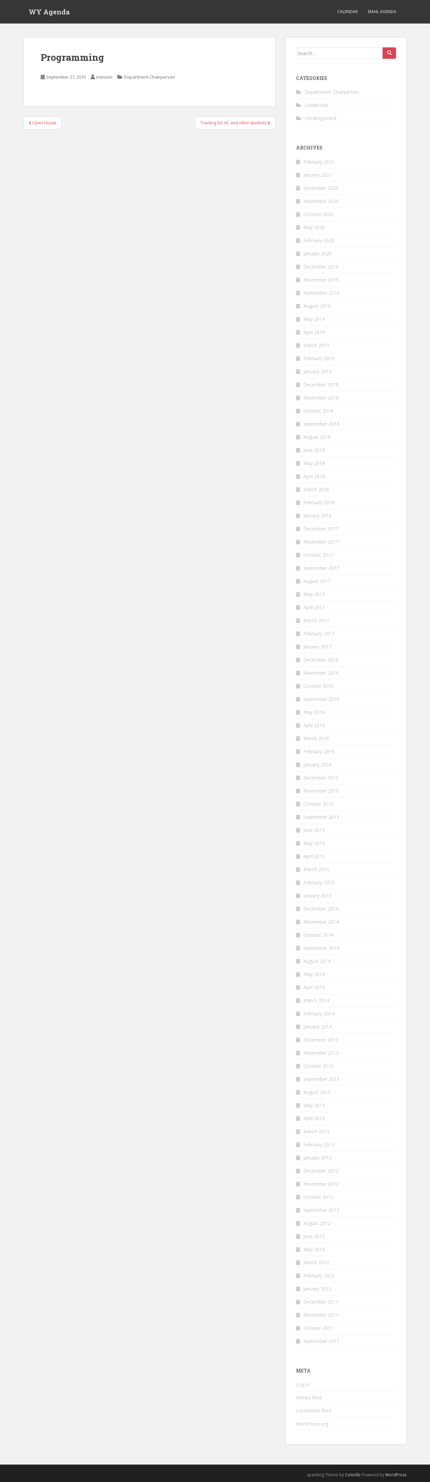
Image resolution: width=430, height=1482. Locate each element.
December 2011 (320, 1302)
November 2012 (321, 1184)
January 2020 (317, 253)
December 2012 (320, 1171)
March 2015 (316, 869)
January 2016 (317, 764)
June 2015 (314, 830)
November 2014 (321, 922)
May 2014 (314, 974)
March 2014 (316, 1000)
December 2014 (320, 908)
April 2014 (314, 987)
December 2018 (320, 384)
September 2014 (321, 948)
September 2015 (321, 817)
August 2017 (317, 581)
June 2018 (314, 450)
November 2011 (321, 1315)
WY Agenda (49, 11)
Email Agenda (382, 11)
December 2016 (320, 660)
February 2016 (319, 751)
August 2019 (317, 306)
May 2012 (314, 1249)
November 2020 (321, 201)
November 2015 (321, 791)
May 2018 (314, 463)
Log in (302, 1384)
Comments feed (313, 1410)
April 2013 (314, 1118)
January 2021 (317, 175)
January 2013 (317, 1157)
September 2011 (321, 1341)
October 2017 (318, 555)
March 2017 (316, 620)
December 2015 (320, 777)
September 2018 (321, 424)
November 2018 (321, 397)
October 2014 (318, 935)
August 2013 (317, 1092)
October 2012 (318, 1197)
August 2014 (317, 961)
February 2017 (319, 633)
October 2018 (318, 411)
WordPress (395, 1475)
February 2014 (319, 1013)
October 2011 (318, 1328)
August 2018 (317, 437)
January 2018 (317, 515)
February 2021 (319, 162)
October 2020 (318, 214)
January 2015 (317, 895)
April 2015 (314, 856)
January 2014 (317, 1026)
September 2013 (321, 1079)
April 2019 (314, 332)
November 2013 (321, 1053)
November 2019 (321, 280)
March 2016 (316, 738)
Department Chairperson (149, 77)
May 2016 (314, 712)
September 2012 (321, 1210)
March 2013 (316, 1131)
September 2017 (321, 568)
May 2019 (314, 319)
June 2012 (314, 1236)
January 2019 (317, 371)
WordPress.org (312, 1424)
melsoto (104, 77)
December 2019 (320, 266)
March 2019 (316, 345)
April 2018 (314, 476)
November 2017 (321, 542)
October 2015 (318, 804)
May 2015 (314, 843)
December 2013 (320, 1039)
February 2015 (319, 882)
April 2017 (314, 607)
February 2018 (319, 502)
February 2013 (319, 1144)
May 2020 (314, 227)
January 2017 (317, 646)
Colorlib (352, 1475)
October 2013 (318, 1066)
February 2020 (319, 240)
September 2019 (321, 293)
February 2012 (319, 1275)
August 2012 (317, 1223)
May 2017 (314, 594)
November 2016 (321, 673)
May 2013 (314, 1105)
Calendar (347, 11)
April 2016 (314, 725)
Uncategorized (320, 118)
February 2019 (319, 358)
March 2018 (316, 489)
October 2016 (318, 686)
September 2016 (321, 699)
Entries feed (309, 1397)
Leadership (317, 105)
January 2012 (317, 1288)
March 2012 (316, 1262)
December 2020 (320, 188)
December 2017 (320, 528)
